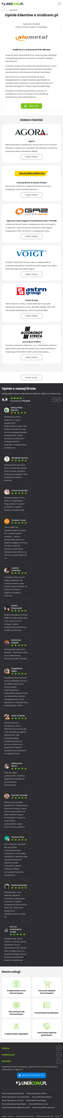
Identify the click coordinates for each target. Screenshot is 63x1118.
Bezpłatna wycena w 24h (31, 1075)
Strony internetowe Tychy (38, 1104)
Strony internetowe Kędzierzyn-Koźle (16, 1107)
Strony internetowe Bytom (42, 1097)
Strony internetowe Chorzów (13, 1100)
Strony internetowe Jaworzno (43, 1107)
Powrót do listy (32, 377)
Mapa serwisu (8, 1116)
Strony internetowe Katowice (13, 1093)
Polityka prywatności (44, 1116)
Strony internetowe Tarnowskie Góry (16, 1097)
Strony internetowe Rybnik (36, 1100)
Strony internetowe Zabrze (36, 1093)
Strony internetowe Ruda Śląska (14, 1104)
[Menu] (59, 3)
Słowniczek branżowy (25, 1116)
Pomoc (58, 1116)
